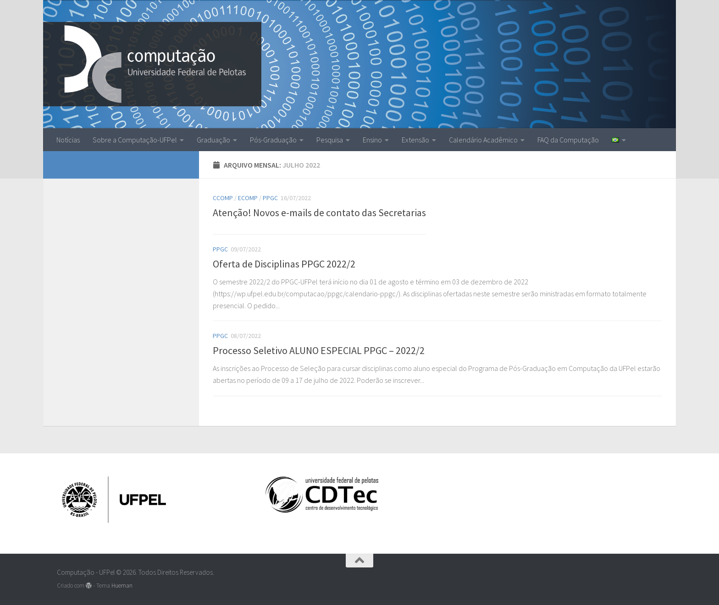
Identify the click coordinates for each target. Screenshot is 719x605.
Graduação (213, 139)
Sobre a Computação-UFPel (135, 139)
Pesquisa (329, 139)
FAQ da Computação (568, 139)
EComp (248, 198)
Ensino (372, 139)
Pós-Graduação (273, 139)
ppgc (270, 198)
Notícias (68, 139)
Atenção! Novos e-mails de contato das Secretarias (319, 212)
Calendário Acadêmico (483, 139)
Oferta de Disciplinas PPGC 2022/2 (284, 263)
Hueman (122, 585)
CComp (223, 198)
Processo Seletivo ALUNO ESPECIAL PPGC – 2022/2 (319, 350)
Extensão (415, 139)
